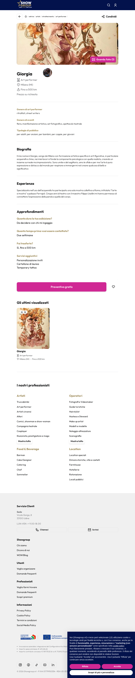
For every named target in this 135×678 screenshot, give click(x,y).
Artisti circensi (24, 411)
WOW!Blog (22, 555)
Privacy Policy (24, 610)
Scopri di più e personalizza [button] (101, 672)
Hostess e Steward (78, 416)
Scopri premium (25, 597)
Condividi (109, 16)
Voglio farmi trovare (27, 587)
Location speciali (77, 455)
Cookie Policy (23, 615)
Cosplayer (22, 431)
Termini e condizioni (27, 620)
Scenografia (75, 435)
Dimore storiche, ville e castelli (84, 459)
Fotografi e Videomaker (81, 401)
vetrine (31, 16)
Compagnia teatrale (27, 426)
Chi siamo (22, 545)
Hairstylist (74, 411)
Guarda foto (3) (103, 59)
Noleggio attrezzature (80, 431)
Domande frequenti (26, 573)
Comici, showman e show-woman (33, 421)
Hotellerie (74, 469)
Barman (21, 455)
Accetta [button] (117, 666)
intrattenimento (48, 16)
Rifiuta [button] (85, 666)
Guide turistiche (77, 406)
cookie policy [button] (118, 646)
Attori (20, 416)
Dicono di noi (23, 550)
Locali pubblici (76, 479)
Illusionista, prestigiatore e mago (33, 435)
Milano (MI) (25, 84)
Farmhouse (75, 464)
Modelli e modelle (78, 426)
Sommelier (22, 474)
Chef (19, 469)
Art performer (24, 406)
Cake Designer (24, 459)
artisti (38, 16)
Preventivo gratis (62, 287)
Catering (21, 464)
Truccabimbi (23, 401)
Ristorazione (75, 474)
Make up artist (76, 421)
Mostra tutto (24, 441)
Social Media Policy (26, 625)
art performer (61, 16)
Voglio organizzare (26, 568)
